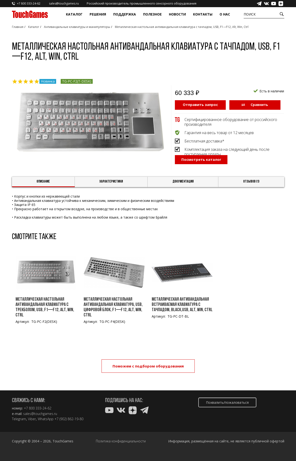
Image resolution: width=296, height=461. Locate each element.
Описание (43, 190)
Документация (183, 190)
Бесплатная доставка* (204, 140)
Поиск (250, 14)
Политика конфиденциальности (121, 441)
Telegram (19, 419)
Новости (177, 14)
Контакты (202, 14)
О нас (225, 14)
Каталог (74, 14)
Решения (98, 14)
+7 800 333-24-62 (37, 408)
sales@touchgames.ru (40, 414)
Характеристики (111, 190)
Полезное (152, 14)
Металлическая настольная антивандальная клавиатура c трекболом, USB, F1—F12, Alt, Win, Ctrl (45, 315)
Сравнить (255, 104)
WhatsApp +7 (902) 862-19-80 (60, 419)
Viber (32, 419)
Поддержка (124, 14)
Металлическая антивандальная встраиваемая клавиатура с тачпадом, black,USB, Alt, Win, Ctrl (182, 312)
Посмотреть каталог (201, 173)
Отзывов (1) (251, 190)
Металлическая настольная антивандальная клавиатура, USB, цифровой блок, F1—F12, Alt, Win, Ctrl (113, 315)
